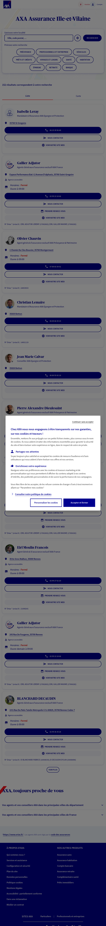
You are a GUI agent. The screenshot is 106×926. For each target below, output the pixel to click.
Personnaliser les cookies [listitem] (46, 502)
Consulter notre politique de (33, 494)
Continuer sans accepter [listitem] (83, 421)
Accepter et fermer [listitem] (79, 502)
